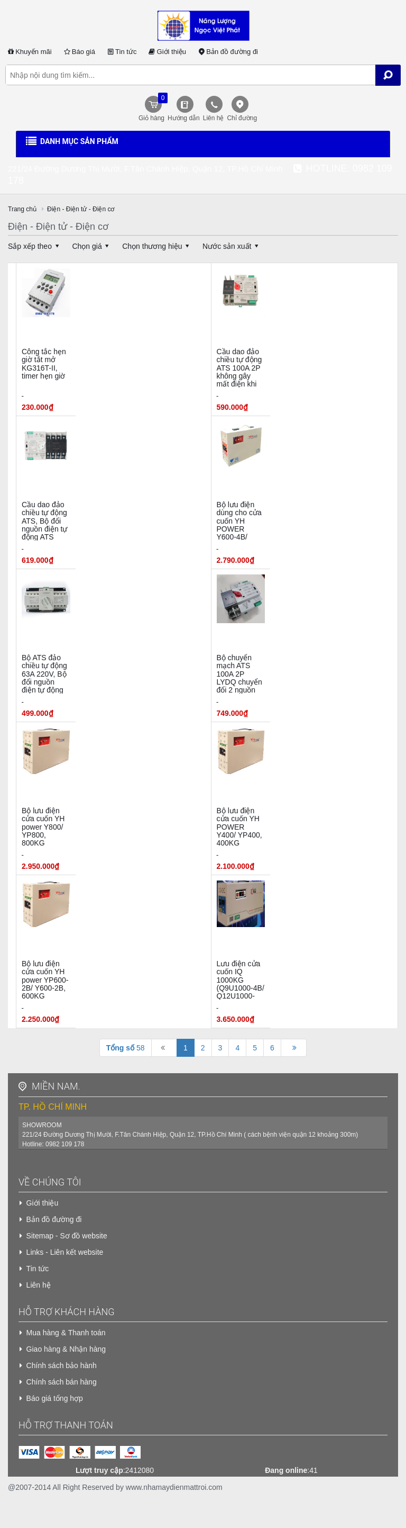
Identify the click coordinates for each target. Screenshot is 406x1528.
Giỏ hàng (152, 107)
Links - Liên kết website (65, 1252)
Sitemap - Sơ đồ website (66, 1236)
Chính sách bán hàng (61, 1382)
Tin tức (121, 52)
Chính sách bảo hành (61, 1365)
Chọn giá (92, 246)
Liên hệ (213, 118)
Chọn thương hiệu (157, 246)
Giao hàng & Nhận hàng (66, 1349)
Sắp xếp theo (35, 246)
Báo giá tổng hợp (54, 1398)
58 (125, 1048)
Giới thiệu (166, 52)
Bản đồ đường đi (227, 52)
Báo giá (78, 52)
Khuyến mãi (29, 52)
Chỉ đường (242, 118)
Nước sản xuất (232, 246)
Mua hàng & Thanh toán (66, 1332)
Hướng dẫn (184, 118)
